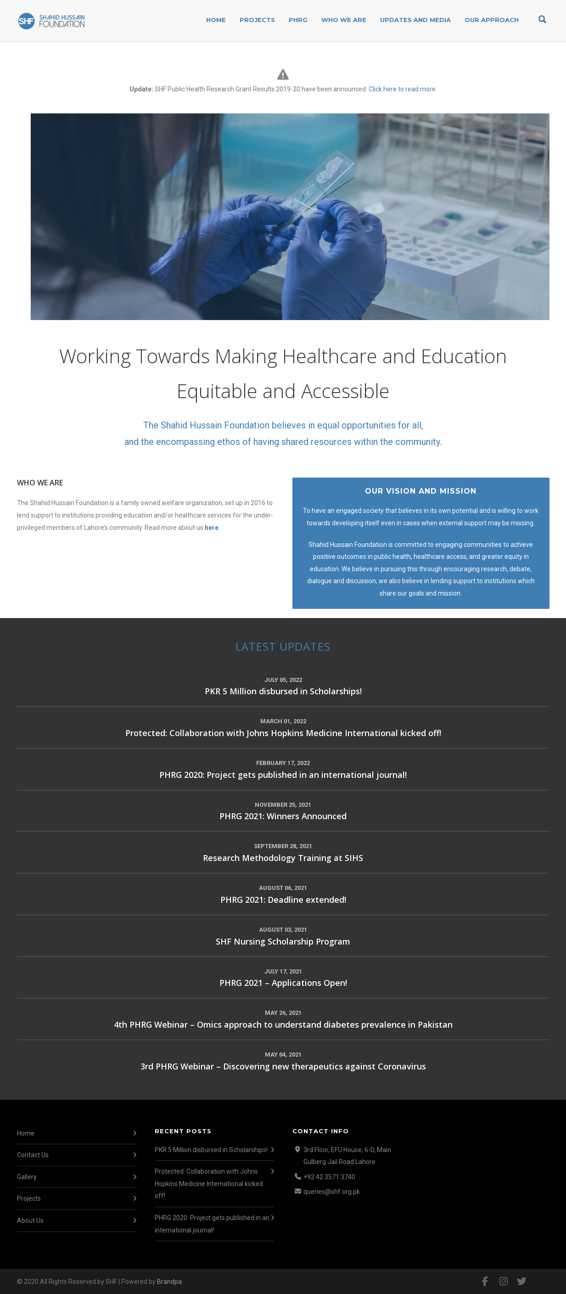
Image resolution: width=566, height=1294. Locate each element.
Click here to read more (402, 89)
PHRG (298, 19)
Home (216, 19)
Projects (257, 19)
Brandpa (169, 1281)
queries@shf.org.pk (331, 1191)
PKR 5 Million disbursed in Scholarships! (211, 1149)
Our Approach (492, 19)
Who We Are (343, 19)
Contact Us (33, 1155)
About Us (30, 1220)
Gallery (27, 1177)
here (212, 527)
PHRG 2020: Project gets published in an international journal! (212, 1224)
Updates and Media (415, 19)
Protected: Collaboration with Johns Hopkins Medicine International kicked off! (209, 1183)
